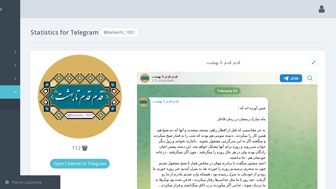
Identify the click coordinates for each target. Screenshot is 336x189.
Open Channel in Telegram (113, 157)
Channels (30, 51)
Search (13, 38)
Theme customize (23, 182)
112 (113, 141)
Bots (30, 78)
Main (12, 25)
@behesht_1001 (26, 104)
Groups (30, 65)
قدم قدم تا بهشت (237, 62)
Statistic (31, 92)
